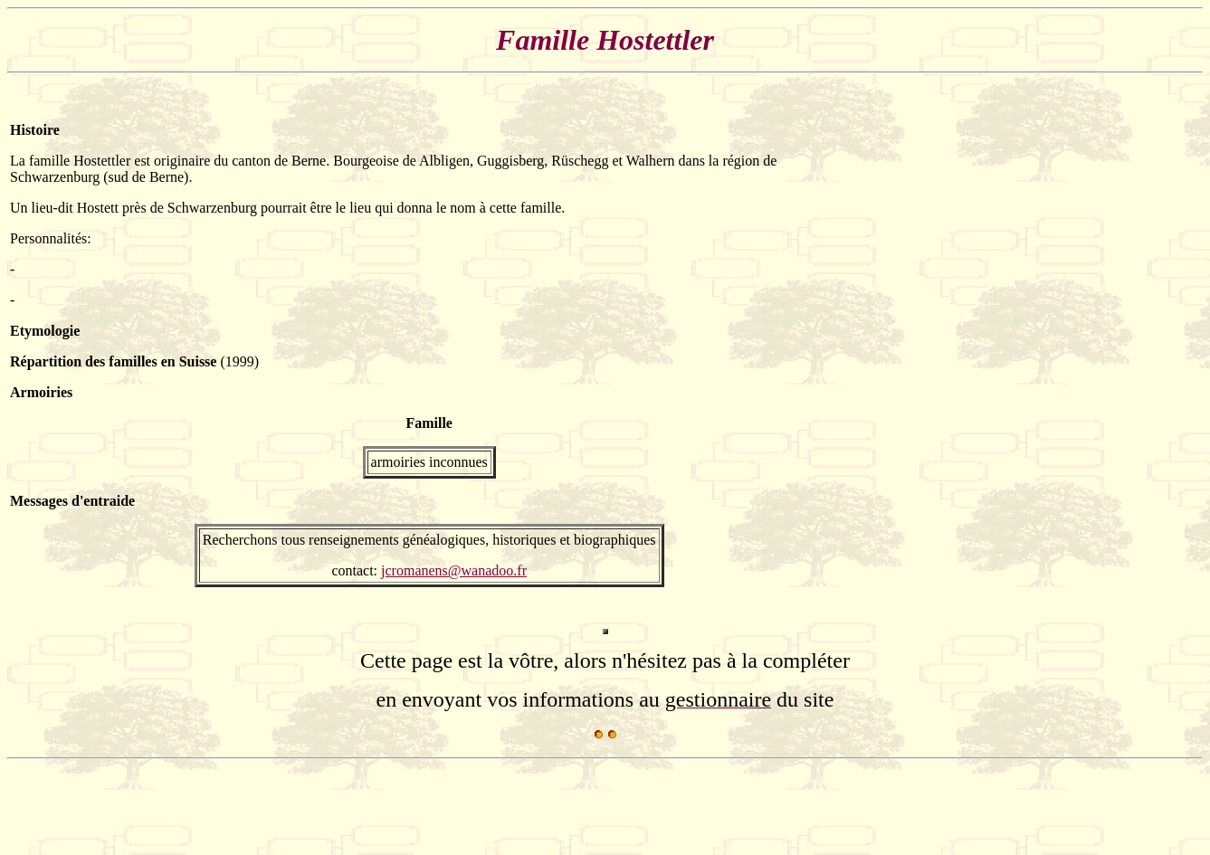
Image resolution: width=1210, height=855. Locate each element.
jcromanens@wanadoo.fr (454, 570)
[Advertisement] (1145, 354)
